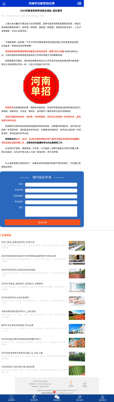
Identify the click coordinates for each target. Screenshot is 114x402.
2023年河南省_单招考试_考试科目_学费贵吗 (22, 284)
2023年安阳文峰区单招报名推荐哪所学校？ (21, 339)
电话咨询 (34, 400)
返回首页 (102, 400)
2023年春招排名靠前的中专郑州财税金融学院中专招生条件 (28, 256)
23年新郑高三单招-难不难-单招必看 (17, 367)
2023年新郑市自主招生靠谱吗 (15, 297)
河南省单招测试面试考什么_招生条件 (18, 311)
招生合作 (79, 400)
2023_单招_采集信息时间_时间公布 (18, 242)
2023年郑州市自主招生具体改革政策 (18, 270)
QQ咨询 (11, 400)
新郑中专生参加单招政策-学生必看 (17, 325)
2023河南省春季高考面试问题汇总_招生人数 (22, 353)
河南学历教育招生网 (48, 393)
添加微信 (57, 400)
